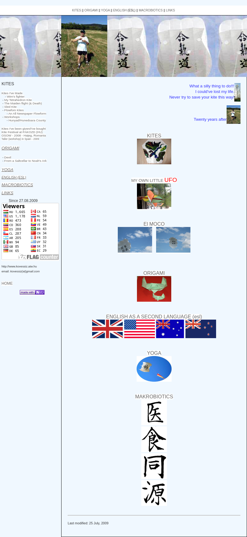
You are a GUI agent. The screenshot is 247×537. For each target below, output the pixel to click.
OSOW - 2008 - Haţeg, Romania (24, 135)
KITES (76, 10)
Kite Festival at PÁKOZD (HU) (22, 132)
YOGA (105, 10)
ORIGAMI (91, 10)
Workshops (12, 117)
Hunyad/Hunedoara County (27, 120)
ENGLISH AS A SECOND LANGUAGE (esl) (154, 316)
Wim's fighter (15, 96)
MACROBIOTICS (151, 10)
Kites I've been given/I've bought (24, 128)
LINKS (170, 10)
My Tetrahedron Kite (18, 100)
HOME (7, 283)
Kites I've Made (12, 93)
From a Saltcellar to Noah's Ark (25, 160)
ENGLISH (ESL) (14, 177)
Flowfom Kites (14, 110)
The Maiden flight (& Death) (23, 103)
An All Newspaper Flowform (27, 113)
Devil (7, 157)
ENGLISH (120, 10)
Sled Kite (10, 106)
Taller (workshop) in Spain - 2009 (20, 139)
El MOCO (153, 224)
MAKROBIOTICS (154, 396)
